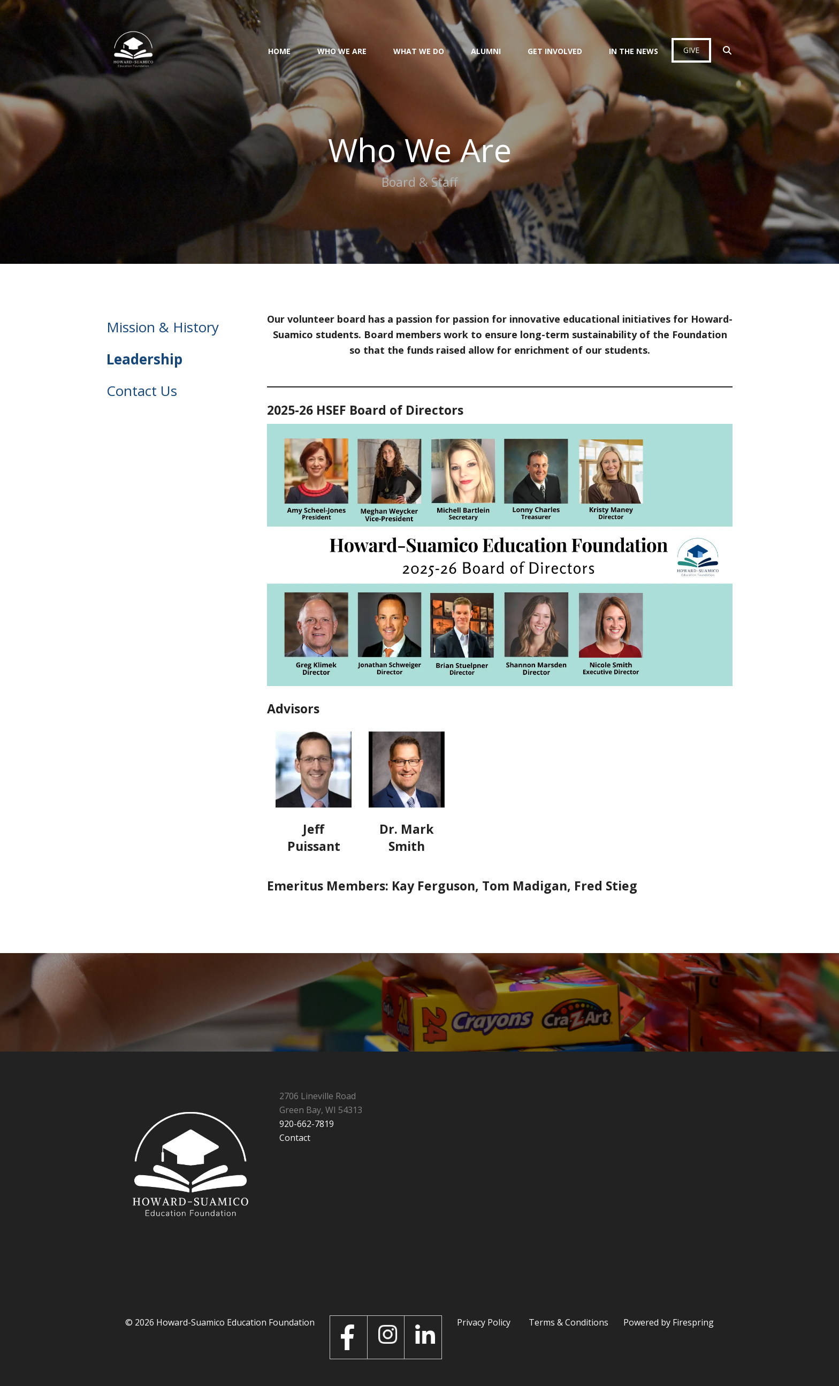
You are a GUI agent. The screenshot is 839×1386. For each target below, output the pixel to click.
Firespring (693, 1322)
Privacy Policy (483, 1322)
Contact (294, 1138)
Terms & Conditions (568, 1322)
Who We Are (342, 51)
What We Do (418, 51)
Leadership (144, 359)
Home (279, 51)
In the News (633, 51)
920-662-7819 (306, 1124)
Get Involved (555, 51)
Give (691, 50)
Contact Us (141, 390)
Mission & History (162, 327)
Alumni (486, 51)
